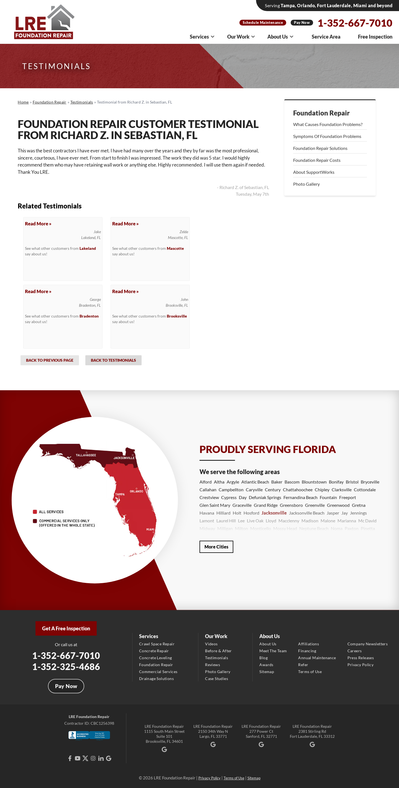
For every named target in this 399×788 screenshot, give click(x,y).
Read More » (38, 223)
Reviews (212, 664)
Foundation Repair (321, 113)
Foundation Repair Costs (317, 160)
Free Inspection (375, 37)
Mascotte (175, 248)
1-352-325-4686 (66, 666)
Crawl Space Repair (157, 643)
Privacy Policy (360, 664)
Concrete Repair (154, 650)
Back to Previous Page (49, 360)
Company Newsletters (367, 643)
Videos (211, 643)
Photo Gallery (306, 184)
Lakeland (88, 248)
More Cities (216, 546)
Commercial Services (158, 671)
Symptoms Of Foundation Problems (327, 136)
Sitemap (266, 671)
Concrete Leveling (155, 657)
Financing (307, 650)
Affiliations (308, 643)
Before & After (218, 650)
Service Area (326, 37)
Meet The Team (273, 650)
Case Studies (216, 678)
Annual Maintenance (317, 657)
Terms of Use (310, 671)
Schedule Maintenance (263, 22)
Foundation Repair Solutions (320, 148)
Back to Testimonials (113, 360)
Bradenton (89, 316)
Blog (263, 657)
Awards (266, 664)
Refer (303, 664)
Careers (354, 650)
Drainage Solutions (156, 678)
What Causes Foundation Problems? (327, 124)
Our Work (241, 37)
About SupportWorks (313, 172)
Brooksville (177, 316)
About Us (280, 37)
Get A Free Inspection (66, 628)
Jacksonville (274, 512)
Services (202, 37)
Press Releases (360, 657)
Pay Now (302, 22)
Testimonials (216, 657)
